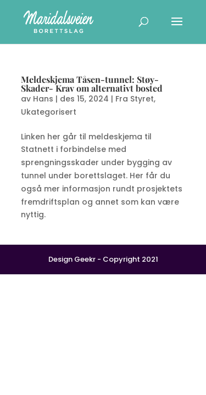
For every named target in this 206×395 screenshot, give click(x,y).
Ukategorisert (48, 111)
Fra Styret (134, 98)
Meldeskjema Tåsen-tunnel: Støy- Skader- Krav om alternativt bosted (92, 84)
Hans (43, 98)
